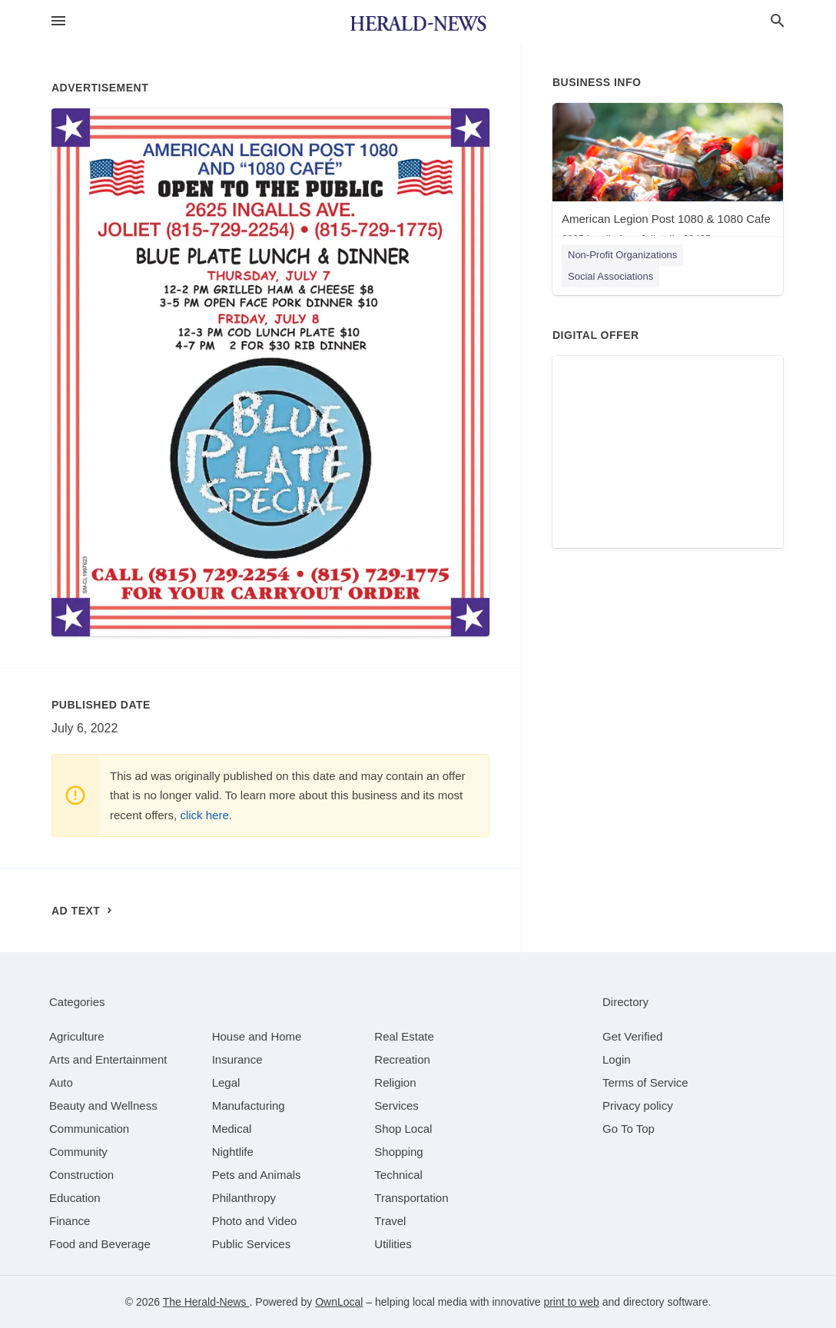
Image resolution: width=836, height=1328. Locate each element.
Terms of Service (645, 1082)
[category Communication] (89, 1128)
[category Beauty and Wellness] (103, 1105)
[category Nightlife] (233, 1151)
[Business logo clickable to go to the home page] (418, 23)
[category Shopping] (398, 1151)
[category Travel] (390, 1220)
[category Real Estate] (404, 1036)
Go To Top (628, 1128)
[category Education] (75, 1197)
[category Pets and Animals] (256, 1174)
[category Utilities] (392, 1243)
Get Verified (632, 1036)
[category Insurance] (237, 1059)
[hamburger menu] (58, 21)
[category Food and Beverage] (100, 1243)
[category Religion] (395, 1082)
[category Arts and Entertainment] (108, 1059)
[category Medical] (232, 1128)
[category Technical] (398, 1174)
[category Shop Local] (403, 1128)
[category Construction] (81, 1174)
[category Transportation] (411, 1197)
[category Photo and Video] (254, 1220)
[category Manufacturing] (248, 1105)
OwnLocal (339, 1302)
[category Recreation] (402, 1059)
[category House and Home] (257, 1036)
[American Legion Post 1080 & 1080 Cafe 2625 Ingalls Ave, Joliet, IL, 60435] (668, 177)
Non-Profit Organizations (622, 255)
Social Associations (610, 276)
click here (204, 815)
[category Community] (78, 1151)
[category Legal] (226, 1082)
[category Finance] (69, 1220)
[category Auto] (61, 1082)
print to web (571, 1302)
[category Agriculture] (76, 1036)
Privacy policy (637, 1105)
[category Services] (396, 1105)
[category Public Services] (251, 1243)
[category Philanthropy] (244, 1197)
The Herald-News (206, 1302)
